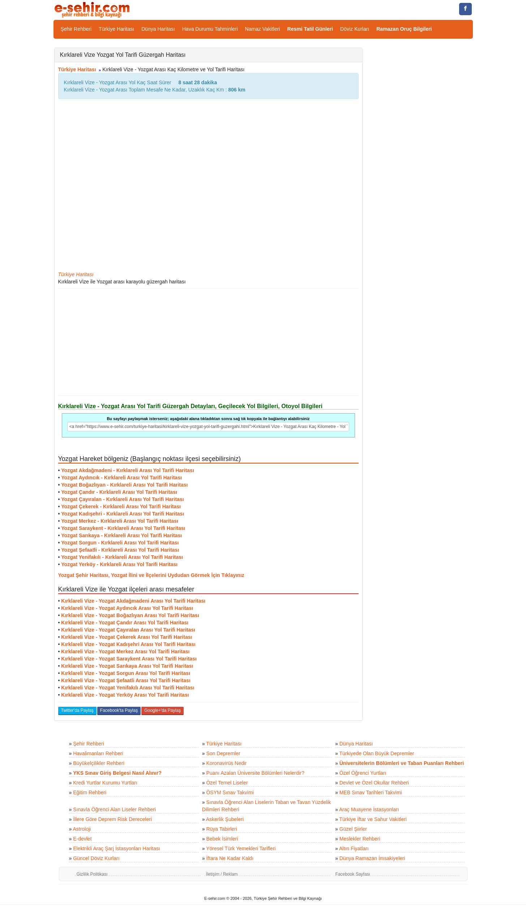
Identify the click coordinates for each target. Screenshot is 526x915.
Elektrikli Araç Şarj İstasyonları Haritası (116, 848)
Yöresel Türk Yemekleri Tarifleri (240, 848)
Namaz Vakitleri (262, 29)
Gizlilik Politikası (92, 874)
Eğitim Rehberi (89, 792)
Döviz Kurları (354, 29)
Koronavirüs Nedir (226, 763)
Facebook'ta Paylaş (119, 710)
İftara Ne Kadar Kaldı (229, 858)
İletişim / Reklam (222, 874)
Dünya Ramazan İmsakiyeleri (372, 858)
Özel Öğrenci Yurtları (362, 773)
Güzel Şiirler (353, 829)
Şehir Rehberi (76, 29)
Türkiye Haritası (116, 29)
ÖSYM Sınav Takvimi (229, 792)
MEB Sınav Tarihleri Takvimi (370, 792)
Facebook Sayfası (352, 874)
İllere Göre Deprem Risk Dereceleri (112, 819)
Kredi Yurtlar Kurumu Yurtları (105, 783)
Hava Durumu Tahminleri (210, 29)
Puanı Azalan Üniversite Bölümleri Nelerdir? (255, 773)
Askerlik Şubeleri (225, 819)
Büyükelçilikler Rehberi (98, 763)
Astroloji (82, 829)
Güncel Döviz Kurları (96, 858)
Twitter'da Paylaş (77, 710)
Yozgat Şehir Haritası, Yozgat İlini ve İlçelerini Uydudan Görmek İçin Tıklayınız (151, 575)
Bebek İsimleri (222, 839)
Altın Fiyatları (354, 848)
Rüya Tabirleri (221, 829)
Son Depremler (223, 753)
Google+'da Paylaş (162, 710)
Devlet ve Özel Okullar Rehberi (374, 783)
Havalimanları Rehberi (98, 753)
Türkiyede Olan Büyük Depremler (376, 753)
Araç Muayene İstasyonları (369, 809)
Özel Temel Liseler (227, 783)
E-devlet (82, 839)
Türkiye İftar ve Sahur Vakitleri (373, 819)
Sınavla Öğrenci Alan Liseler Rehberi (114, 809)
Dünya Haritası (158, 29)
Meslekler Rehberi (359, 839)
